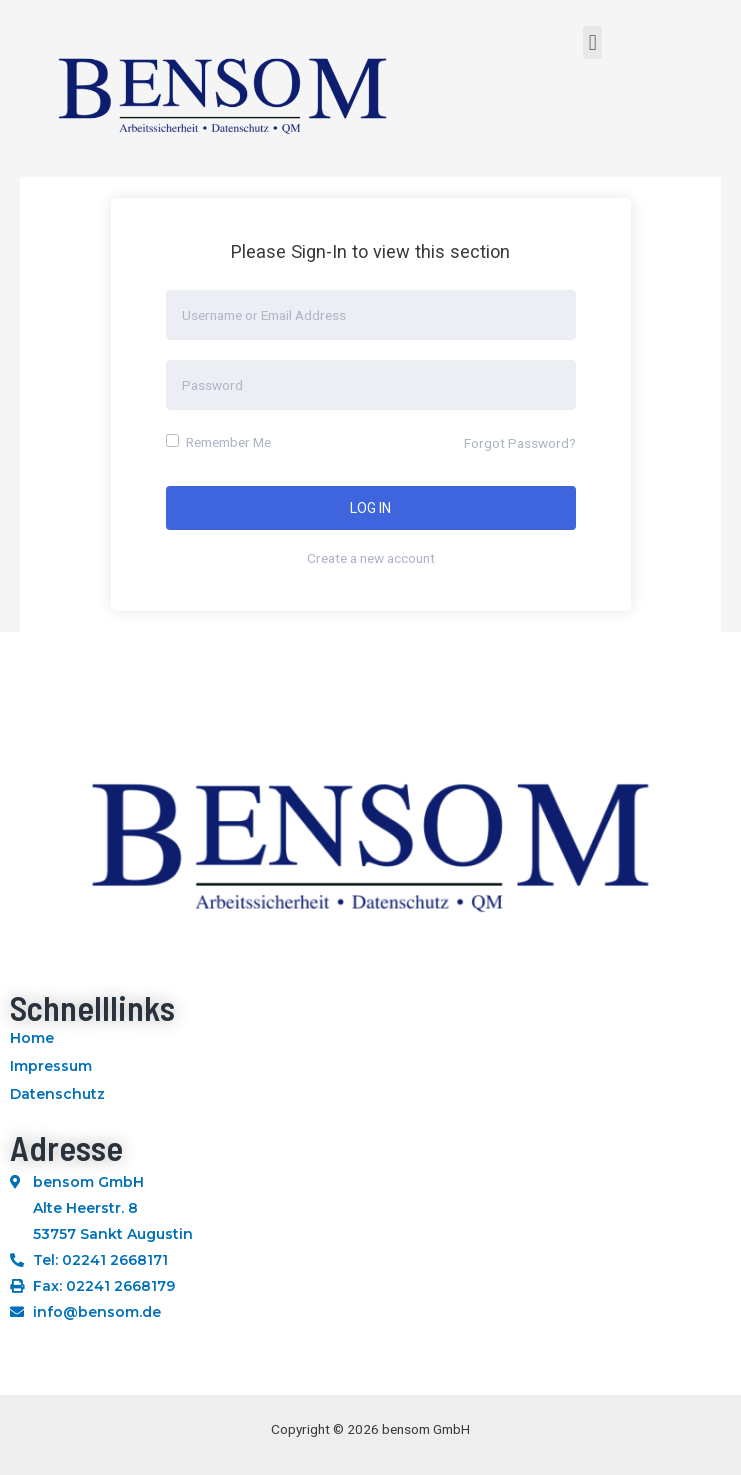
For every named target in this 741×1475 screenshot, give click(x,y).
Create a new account (371, 558)
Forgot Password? (520, 443)
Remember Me (218, 442)
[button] (592, 42)
